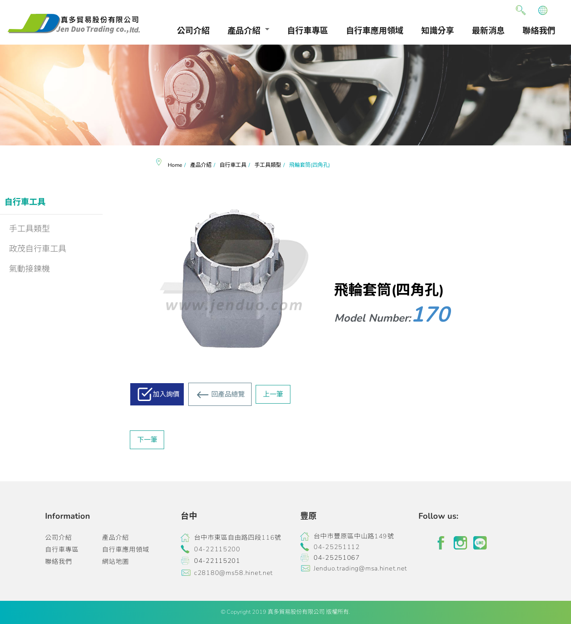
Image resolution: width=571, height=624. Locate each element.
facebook (440, 543)
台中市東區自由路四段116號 (237, 537)
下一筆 (147, 439)
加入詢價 (166, 394)
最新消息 (488, 30)
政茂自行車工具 (37, 248)
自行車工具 (25, 201)
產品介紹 (244, 30)
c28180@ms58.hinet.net (233, 572)
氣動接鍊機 (29, 268)
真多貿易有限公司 (74, 23)
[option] (285, 95)
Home (175, 165)
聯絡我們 (538, 30)
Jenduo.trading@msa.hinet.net (360, 568)
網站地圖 (115, 561)
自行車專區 (307, 30)
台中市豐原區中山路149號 (354, 536)
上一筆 (273, 394)
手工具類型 (29, 228)
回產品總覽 (227, 394)
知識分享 (437, 30)
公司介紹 (193, 30)
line (480, 543)
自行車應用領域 (375, 30)
